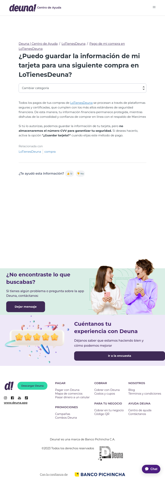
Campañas (62, 414)
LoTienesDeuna (73, 44)
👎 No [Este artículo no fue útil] (80, 173)
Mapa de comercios (68, 393)
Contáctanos (137, 414)
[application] (149, 469)
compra (50, 151)
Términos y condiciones (144, 393)
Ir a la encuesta (119, 356)
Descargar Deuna (32, 385)
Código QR (101, 414)
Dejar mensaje (25, 306)
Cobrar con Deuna (107, 390)
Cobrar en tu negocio (109, 410)
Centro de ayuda (139, 410)
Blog (131, 390)
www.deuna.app (16, 402)
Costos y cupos (104, 393)
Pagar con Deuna (67, 390)
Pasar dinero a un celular (72, 397)
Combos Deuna (66, 417)
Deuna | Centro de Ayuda (38, 44)
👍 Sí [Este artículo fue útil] (69, 173)
